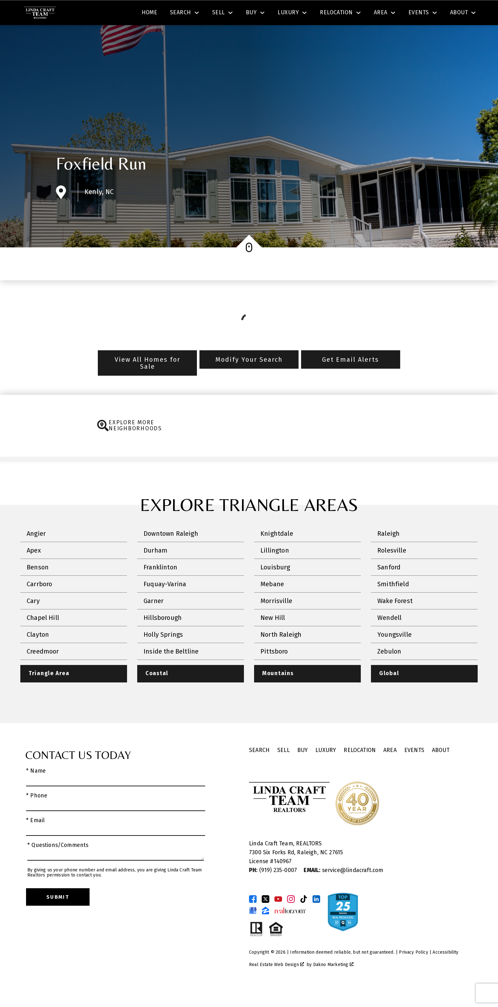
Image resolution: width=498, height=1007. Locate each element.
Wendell (389, 636)
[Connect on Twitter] (265, 917)
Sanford (388, 585)
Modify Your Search (249, 377)
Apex (34, 568)
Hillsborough (163, 636)
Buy (302, 768)
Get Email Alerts (350, 377)
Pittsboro (274, 669)
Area (390, 768)
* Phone (36, 814)
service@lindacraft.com (343, 888)
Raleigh (388, 551)
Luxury (325, 768)
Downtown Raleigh (171, 551)
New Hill (272, 636)
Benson (38, 585)
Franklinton (160, 585)
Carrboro (39, 602)
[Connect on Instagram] (291, 917)
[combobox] (150, 14)
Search (255, 14)
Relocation (360, 768)
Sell (283, 768)
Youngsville (394, 652)
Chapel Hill (43, 636)
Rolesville (391, 568)
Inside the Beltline (171, 669)
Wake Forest (395, 619)
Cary (33, 619)
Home (150, 36)
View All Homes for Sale (147, 381)
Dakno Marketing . (333, 983)
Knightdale (276, 551)
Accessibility (445, 970)
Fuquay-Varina (165, 602)
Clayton (38, 652)
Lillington (274, 568)
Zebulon (389, 669)
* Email (35, 839)
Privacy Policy (413, 970)
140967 (283, 879)
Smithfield (393, 602)
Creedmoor (43, 669)
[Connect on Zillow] (265, 929)
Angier (36, 551)
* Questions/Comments (58, 863)
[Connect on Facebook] (253, 917)
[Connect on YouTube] (278, 917)
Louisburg (275, 585)
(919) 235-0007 (274, 888)
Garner (154, 619)
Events (414, 768)
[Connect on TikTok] (303, 917)
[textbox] (154, 14)
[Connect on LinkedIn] (316, 917)
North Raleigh (280, 652)
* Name (36, 789)
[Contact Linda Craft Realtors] (370, 14)
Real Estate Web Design (276, 983)
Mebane (272, 602)
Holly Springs (163, 652)
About (440, 768)
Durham (155, 568)
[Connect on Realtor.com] (290, 929)
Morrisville (276, 619)
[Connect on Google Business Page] (253, 929)
